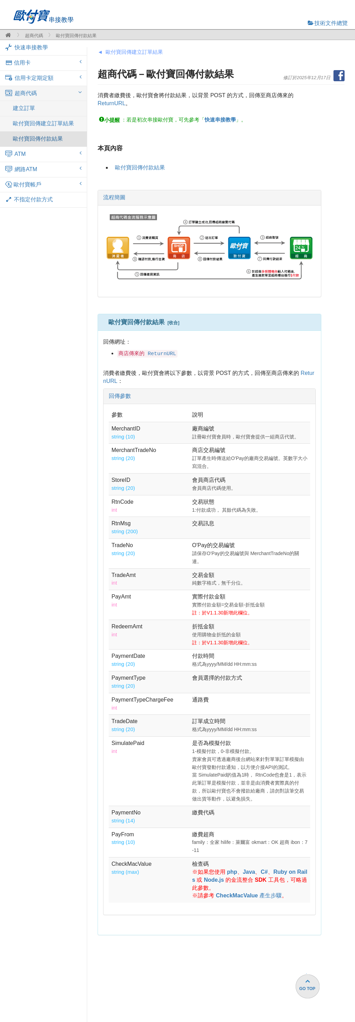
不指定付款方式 (29, 199)
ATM (43, 153)
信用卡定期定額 (43, 77)
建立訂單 (24, 108)
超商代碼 (34, 35)
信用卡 (43, 62)
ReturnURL (111, 103)
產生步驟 (249, 895)
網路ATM (43, 169)
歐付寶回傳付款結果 (38, 139)
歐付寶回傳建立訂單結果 (43, 123)
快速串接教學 (26, 47)
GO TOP (307, 988)
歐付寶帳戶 (43, 185)
